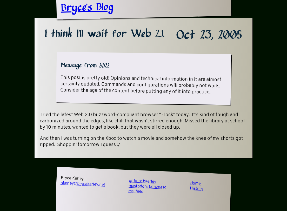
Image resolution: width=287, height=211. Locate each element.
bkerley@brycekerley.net (82, 184)
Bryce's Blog (87, 8)
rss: (136, 191)
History (196, 189)
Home (195, 183)
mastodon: (147, 187)
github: (142, 181)
